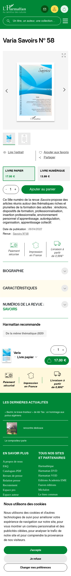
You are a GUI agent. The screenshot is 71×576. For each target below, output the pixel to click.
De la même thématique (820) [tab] (25, 333)
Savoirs (21, 234)
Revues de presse (12, 475)
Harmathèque (46, 466)
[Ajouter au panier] (56, 360)
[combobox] (28, 357)
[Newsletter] (44, 9)
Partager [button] (47, 157)
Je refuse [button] (35, 558)
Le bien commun (48, 494)
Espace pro (9, 489)
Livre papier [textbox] (25, 357)
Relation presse (11, 480)
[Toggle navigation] (65, 21)
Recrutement (10, 485)
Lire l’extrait (13, 152)
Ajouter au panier (42, 189)
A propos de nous (13, 461)
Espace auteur (11, 494)
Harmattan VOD (47, 475)
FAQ (5, 466)
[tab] (19, 174)
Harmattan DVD (47, 470)
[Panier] (64, 9)
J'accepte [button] (35, 550)
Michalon (43, 489)
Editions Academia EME (52, 480)
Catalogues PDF (12, 470)
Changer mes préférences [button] (35, 567)
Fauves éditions (47, 484)
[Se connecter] (54, 9)
